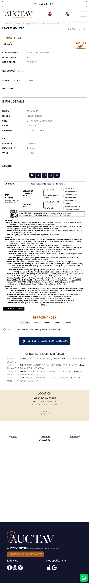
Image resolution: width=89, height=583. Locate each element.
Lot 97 (13, 437)
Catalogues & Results (31, 23)
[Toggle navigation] (83, 14)
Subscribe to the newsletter (25, 553)
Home (5, 23)
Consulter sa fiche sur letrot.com (44, 341)
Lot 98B (75, 437)
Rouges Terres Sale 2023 (58, 23)
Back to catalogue (13, 28)
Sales (14, 23)
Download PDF (14, 308)
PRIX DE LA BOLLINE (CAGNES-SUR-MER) (31, 330)
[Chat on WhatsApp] (84, 578)
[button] (50, 14)
